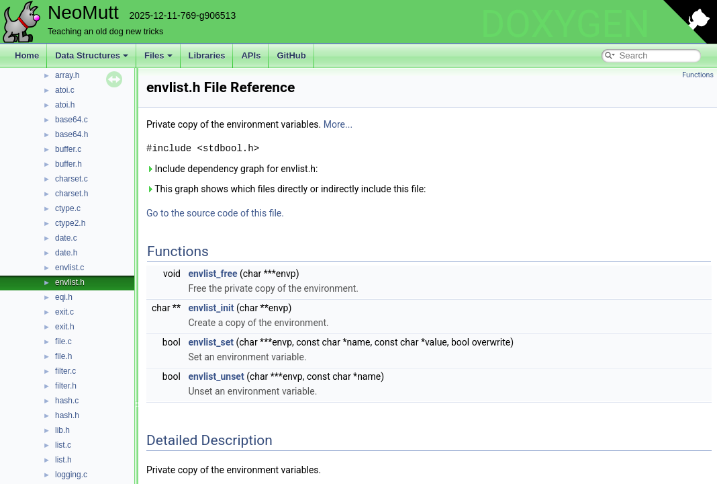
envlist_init (211, 307)
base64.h (71, 134)
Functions (698, 75)
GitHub (291, 55)
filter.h (66, 386)
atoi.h (65, 105)
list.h (63, 460)
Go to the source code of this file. (215, 213)
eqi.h (64, 297)
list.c (63, 445)
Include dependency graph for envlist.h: (232, 168)
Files (158, 55)
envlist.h (70, 282)
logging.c (71, 474)
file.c (63, 341)
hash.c (67, 400)
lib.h (62, 430)
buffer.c (68, 149)
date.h (66, 252)
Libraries (207, 55)
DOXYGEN (565, 24)
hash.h (67, 415)
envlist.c (69, 267)
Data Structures (91, 55)
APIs (250, 55)
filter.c (65, 371)
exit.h (65, 326)
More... (338, 124)
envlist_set (211, 342)
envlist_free (212, 273)
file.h (63, 356)
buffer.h (68, 164)
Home (27, 55)
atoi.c (65, 90)
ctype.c (68, 208)
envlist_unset (216, 376)
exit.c (64, 312)
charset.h (71, 193)
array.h (67, 75)
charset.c (71, 179)
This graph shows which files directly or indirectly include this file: (286, 189)
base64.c (71, 119)
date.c (66, 238)
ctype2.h (70, 223)
